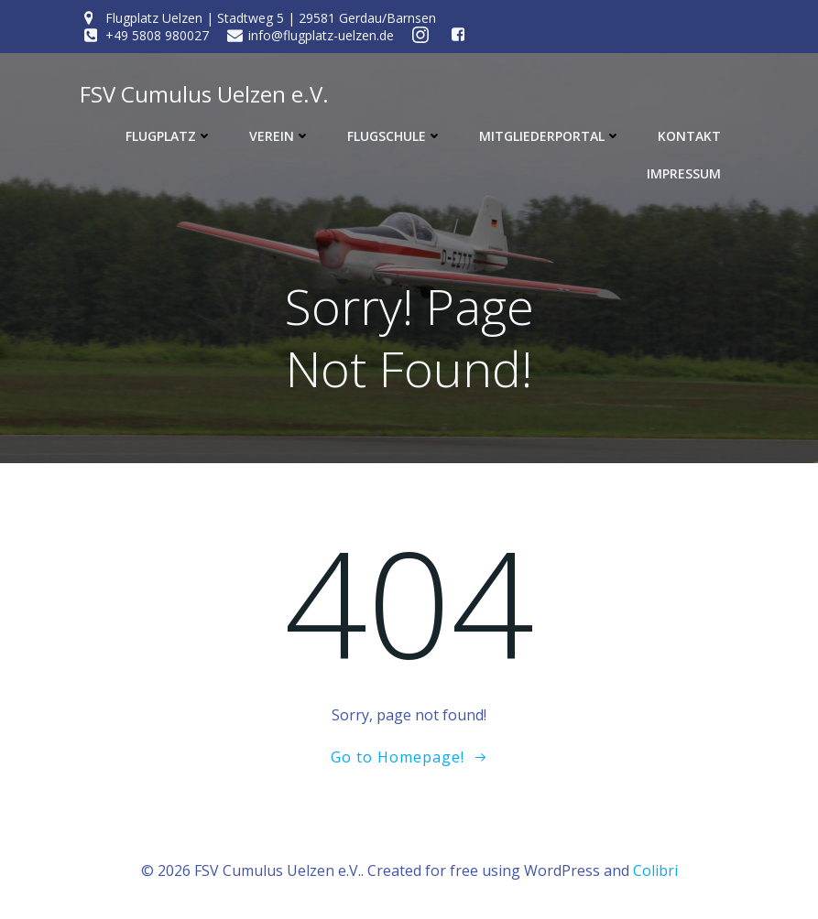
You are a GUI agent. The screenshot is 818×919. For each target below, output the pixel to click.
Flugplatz (169, 136)
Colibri (655, 870)
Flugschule (394, 136)
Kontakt (689, 136)
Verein (280, 136)
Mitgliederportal (550, 136)
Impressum (684, 173)
